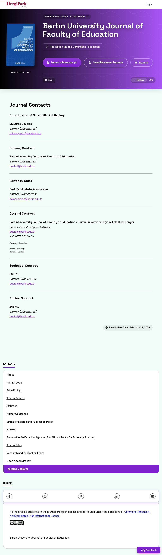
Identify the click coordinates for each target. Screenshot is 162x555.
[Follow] (139, 80)
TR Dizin (49, 80)
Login (149, 4)
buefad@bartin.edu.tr (22, 166)
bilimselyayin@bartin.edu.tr (25, 133)
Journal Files (14, 445)
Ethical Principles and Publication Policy (29, 421)
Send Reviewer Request (106, 62)
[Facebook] (9, 496)
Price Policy (13, 390)
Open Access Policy (18, 460)
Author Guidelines (17, 413)
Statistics (11, 406)
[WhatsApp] (45, 496)
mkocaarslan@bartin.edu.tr (25, 199)
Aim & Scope (14, 382)
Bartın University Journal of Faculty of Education (93, 30)
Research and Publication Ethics (25, 453)
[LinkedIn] (117, 496)
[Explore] (141, 62)
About (10, 374)
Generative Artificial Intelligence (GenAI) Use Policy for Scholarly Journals (50, 437)
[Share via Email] (153, 496)
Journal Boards (15, 398)
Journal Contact (17, 468)
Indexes (11, 429)
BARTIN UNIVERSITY (75, 16)
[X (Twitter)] (81, 496)
